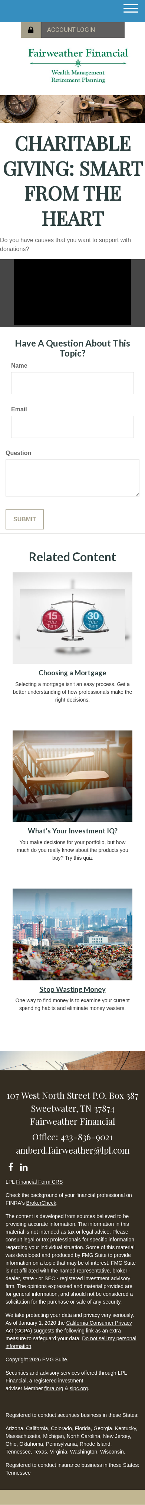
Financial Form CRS (39, 1182)
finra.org (53, 1388)
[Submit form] (25, 519)
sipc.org (79, 1388)
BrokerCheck (41, 1203)
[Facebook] (11, 1166)
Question (18, 453)
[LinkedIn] (24, 1166)
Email (19, 409)
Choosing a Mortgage (72, 673)
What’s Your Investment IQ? (73, 831)
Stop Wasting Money (73, 989)
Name (19, 365)
